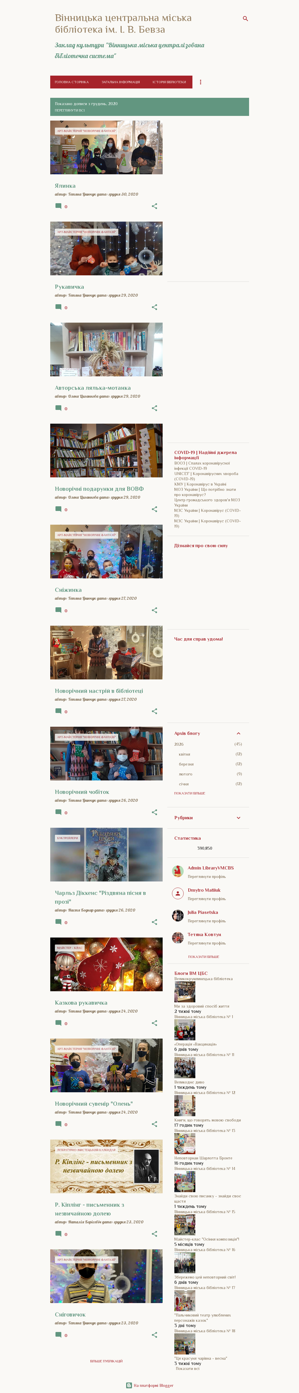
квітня (184, 754)
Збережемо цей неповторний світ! (205, 1277)
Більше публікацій (106, 1361)
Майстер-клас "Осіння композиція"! (206, 1239)
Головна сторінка (72, 82)
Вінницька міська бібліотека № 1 (203, 1016)
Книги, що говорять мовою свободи (207, 1120)
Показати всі (187, 1368)
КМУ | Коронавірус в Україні (200, 484)
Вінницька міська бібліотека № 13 (204, 1130)
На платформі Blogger (149, 1385)
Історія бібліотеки (169, 82)
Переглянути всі (70, 110)
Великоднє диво (189, 1082)
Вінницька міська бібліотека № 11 (204, 1054)
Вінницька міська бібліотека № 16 (204, 1249)
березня (186, 764)
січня (184, 784)
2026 (179, 744)
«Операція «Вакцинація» (195, 1044)
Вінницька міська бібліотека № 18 (204, 1330)
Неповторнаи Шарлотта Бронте (203, 1158)
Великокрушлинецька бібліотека (203, 978)
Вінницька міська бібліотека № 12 (204, 1092)
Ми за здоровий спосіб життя (201, 1006)
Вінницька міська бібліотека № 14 (204, 1168)
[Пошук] (245, 19)
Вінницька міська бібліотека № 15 (204, 1211)
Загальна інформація (121, 82)
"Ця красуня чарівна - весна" (200, 1358)
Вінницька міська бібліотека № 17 (204, 1287)
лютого (185, 774)
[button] (154, 206)
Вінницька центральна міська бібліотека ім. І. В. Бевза (123, 23)
